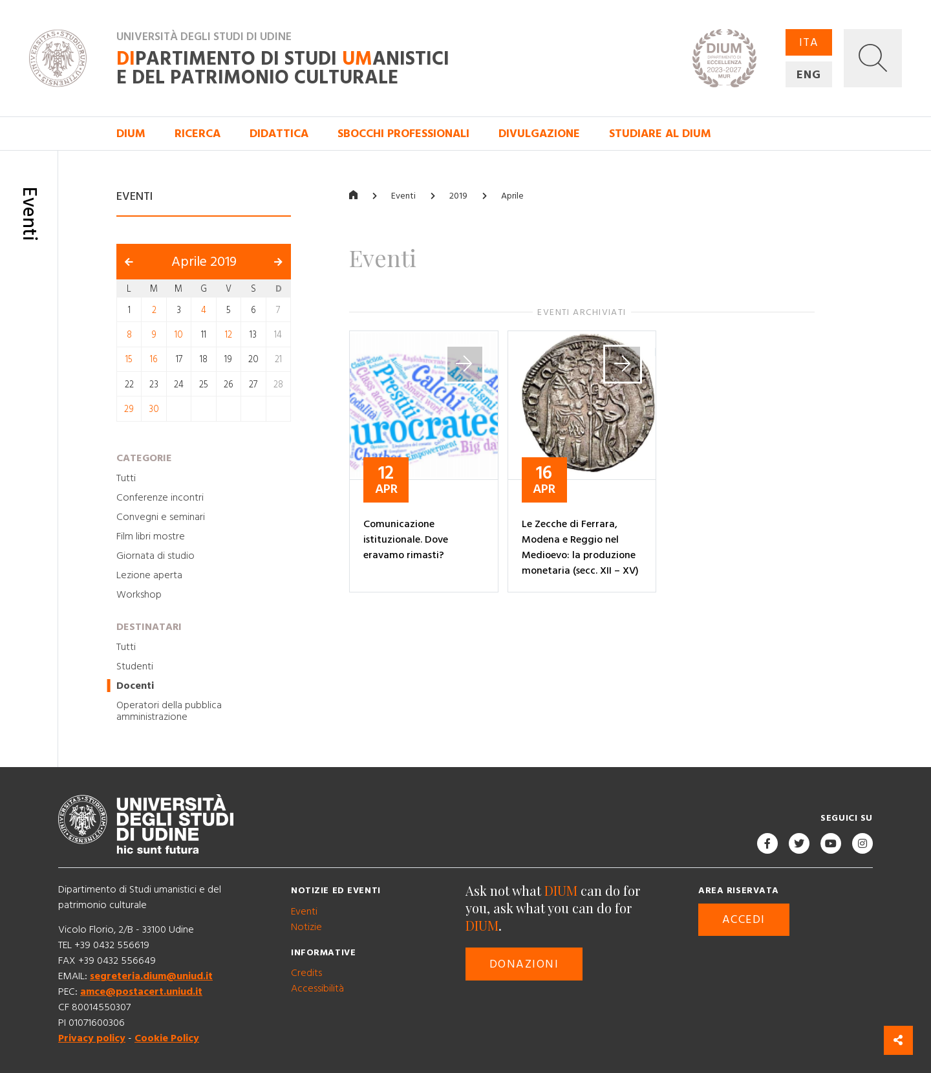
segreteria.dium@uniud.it (151, 976)
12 (228, 335)
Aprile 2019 (204, 262)
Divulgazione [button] (539, 133)
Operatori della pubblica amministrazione (169, 711)
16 (154, 359)
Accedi (743, 919)
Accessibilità (317, 988)
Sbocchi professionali (403, 133)
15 (129, 359)
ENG (809, 75)
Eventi (403, 196)
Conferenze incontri (160, 497)
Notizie (306, 927)
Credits (306, 973)
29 (129, 409)
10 (179, 335)
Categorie (144, 458)
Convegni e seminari (160, 517)
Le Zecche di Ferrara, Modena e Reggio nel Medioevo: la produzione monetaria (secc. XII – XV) (580, 547)
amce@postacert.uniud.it (141, 991)
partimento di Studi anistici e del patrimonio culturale (282, 68)
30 (154, 409)
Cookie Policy (166, 1038)
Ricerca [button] (197, 133)
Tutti (126, 478)
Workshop (139, 594)
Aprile (512, 196)
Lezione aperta (149, 575)
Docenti (135, 685)
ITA (809, 42)
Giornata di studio (155, 555)
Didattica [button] (279, 133)
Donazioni (524, 964)
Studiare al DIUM (660, 133)
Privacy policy (91, 1038)
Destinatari (149, 627)
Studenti (134, 666)
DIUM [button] (130, 133)
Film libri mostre (150, 536)
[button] (873, 58)
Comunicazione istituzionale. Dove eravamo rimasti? (405, 539)
